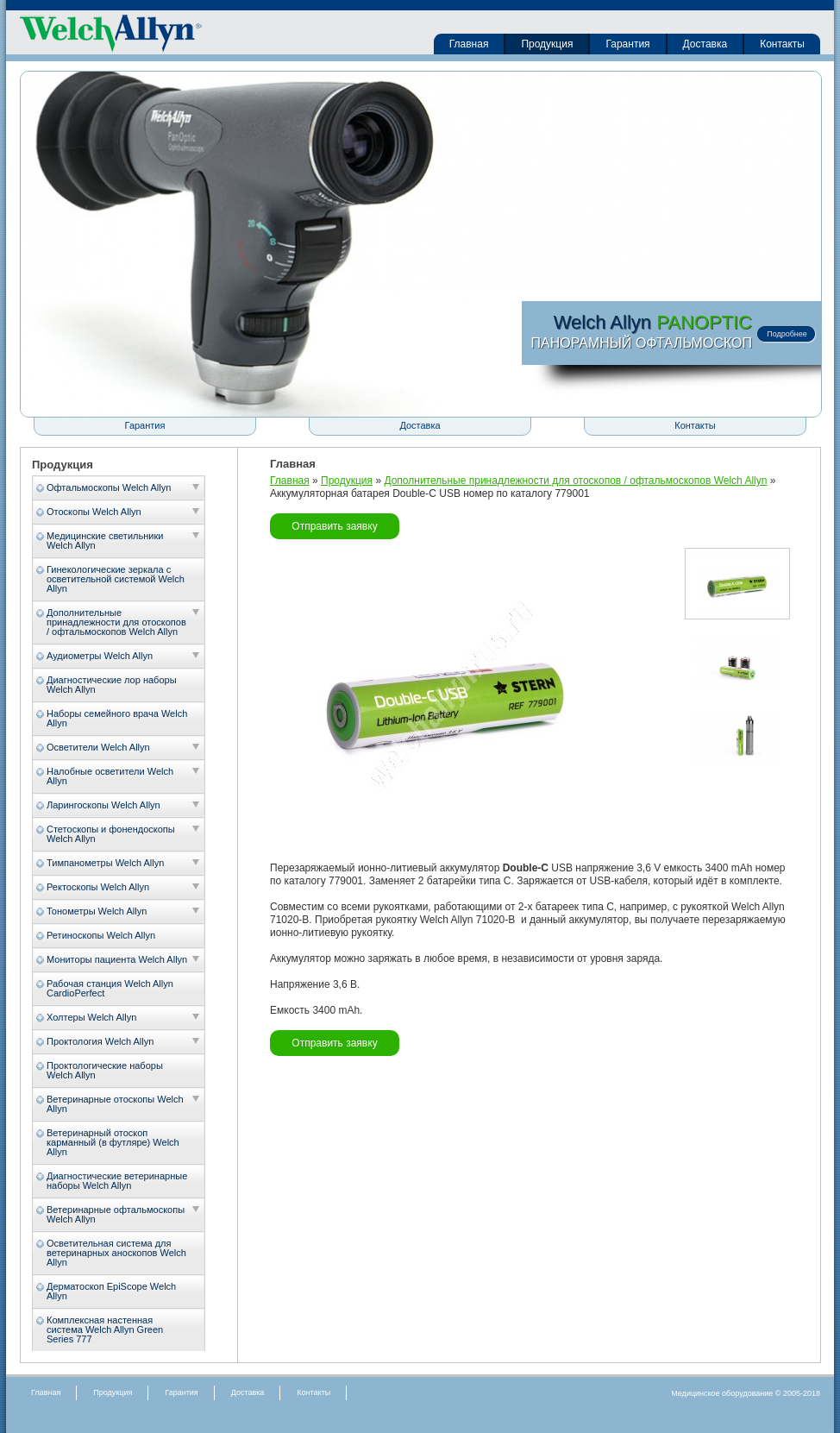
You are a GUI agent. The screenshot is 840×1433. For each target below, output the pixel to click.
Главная (469, 44)
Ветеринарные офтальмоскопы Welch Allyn (116, 1214)
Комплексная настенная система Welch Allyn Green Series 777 (105, 1329)
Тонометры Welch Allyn (97, 911)
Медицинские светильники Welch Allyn (105, 540)
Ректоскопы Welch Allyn (98, 887)
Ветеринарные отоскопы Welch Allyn (115, 1104)
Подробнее (787, 334)
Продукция (547, 44)
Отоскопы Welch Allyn (94, 511)
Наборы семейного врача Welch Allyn (117, 718)
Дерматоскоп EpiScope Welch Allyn (111, 1291)
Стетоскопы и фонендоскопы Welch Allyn (111, 834)
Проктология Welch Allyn (100, 1041)
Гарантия (627, 44)
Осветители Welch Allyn (98, 747)
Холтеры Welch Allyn (91, 1017)
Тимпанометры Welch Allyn (105, 863)
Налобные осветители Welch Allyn (110, 776)
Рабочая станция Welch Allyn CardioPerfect (110, 988)
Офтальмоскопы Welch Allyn (109, 487)
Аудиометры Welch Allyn (100, 656)
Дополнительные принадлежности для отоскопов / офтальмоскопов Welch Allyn (116, 622)
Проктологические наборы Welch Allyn (105, 1070)
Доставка (705, 44)
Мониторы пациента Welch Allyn (117, 959)
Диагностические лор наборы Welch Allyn (112, 685)
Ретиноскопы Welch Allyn (101, 935)
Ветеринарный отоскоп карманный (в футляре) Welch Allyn (113, 1142)
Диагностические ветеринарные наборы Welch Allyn (117, 1181)
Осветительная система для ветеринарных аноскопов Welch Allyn (116, 1252)
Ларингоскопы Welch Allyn (103, 805)
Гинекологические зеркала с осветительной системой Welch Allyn (116, 579)
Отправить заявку (334, 526)
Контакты (782, 44)
